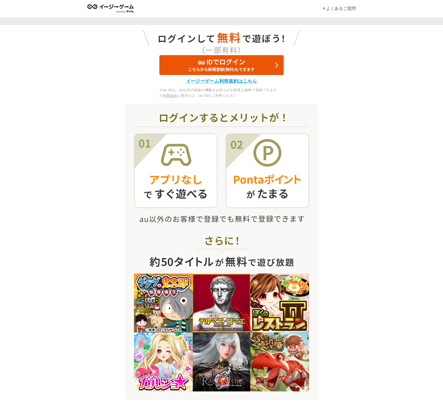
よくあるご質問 (341, 8)
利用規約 (170, 96)
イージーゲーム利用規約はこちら (221, 81)
